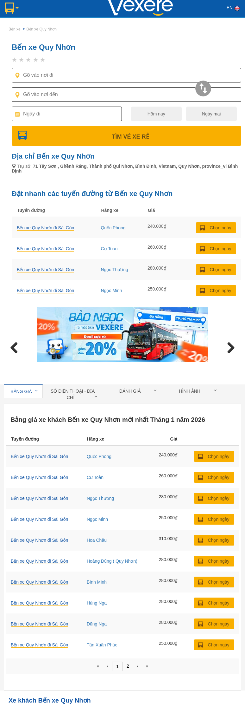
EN (233, 8)
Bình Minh (97, 582)
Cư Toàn (109, 248)
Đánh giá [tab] (137, 391)
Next (228, 346)
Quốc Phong (113, 227)
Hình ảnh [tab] (197, 391)
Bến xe (15, 29)
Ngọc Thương (114, 269)
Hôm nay (156, 113)
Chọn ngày (220, 227)
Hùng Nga (97, 603)
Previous (16, 346)
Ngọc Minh (111, 290)
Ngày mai (211, 113)
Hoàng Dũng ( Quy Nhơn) (112, 561)
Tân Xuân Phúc (102, 644)
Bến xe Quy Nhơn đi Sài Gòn (39, 456)
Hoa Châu (97, 540)
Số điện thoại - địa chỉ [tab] (74, 394)
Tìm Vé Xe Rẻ (126, 137)
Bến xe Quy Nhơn (42, 29)
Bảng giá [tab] (24, 391)
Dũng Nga (97, 623)
